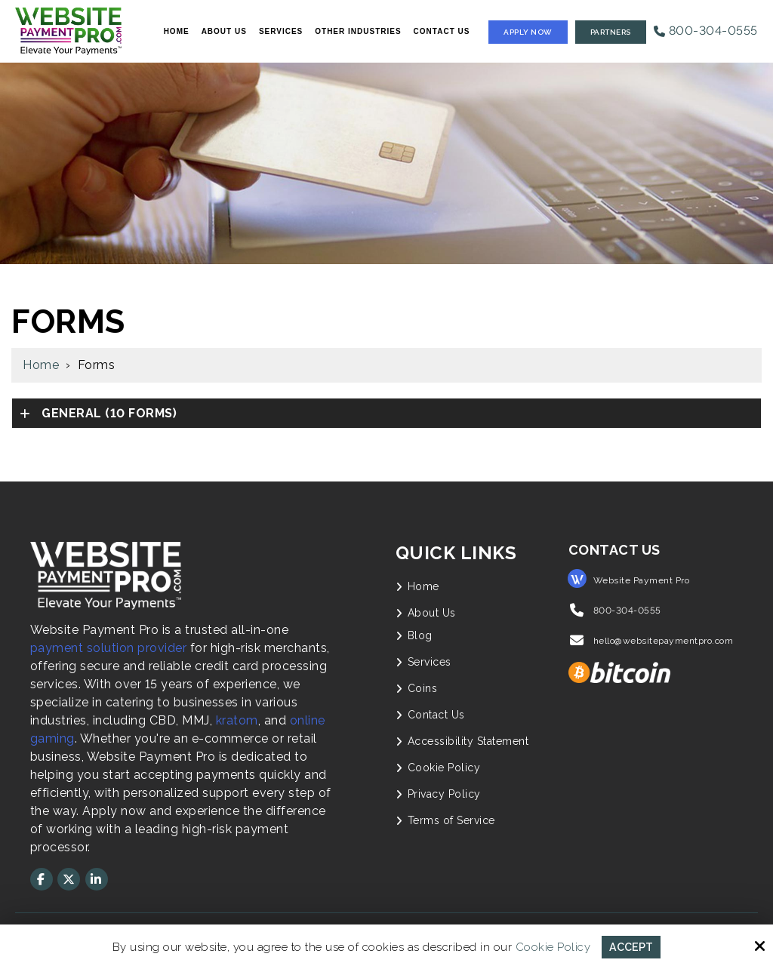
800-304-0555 (706, 30)
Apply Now (528, 32)
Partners (610, 32)
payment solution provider (108, 648)
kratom (237, 720)
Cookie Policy (552, 946)
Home (41, 365)
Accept (631, 946)
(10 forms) (107, 413)
